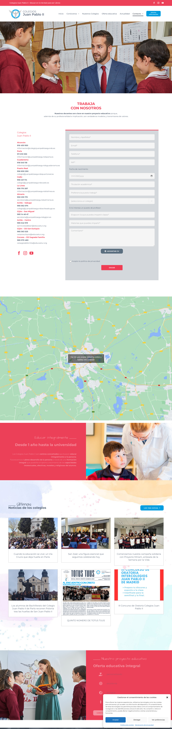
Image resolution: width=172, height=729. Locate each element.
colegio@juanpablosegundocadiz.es (33, 183)
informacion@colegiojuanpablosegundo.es (36, 148)
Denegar (137, 720)
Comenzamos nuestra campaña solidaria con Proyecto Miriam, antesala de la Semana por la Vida (139, 557)
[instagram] (25, 253)
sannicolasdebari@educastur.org (31, 226)
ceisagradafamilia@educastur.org (32, 243)
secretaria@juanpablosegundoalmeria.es (35, 200)
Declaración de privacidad (144, 725)
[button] (167, 697)
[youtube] (31, 253)
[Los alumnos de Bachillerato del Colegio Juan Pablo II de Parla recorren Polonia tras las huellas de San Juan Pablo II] (33, 584)
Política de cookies (127, 725)
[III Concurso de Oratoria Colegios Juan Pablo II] (139, 584)
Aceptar (116, 720)
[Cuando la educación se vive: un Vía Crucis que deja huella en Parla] (33, 533)
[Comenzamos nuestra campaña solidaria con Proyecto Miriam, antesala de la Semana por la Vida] (139, 533)
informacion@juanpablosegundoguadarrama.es (38, 165)
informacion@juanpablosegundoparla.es (35, 157)
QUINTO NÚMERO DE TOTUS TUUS (86, 620)
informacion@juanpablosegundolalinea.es (36, 191)
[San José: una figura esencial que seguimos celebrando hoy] (85, 533)
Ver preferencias (158, 720)
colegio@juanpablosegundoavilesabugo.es (36, 208)
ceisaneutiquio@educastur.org (30, 234)
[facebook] (19, 253)
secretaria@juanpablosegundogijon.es (34, 217)
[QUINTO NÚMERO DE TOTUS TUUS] (85, 592)
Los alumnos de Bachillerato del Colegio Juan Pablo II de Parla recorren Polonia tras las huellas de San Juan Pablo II (33, 608)
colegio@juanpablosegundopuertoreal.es (35, 174)
